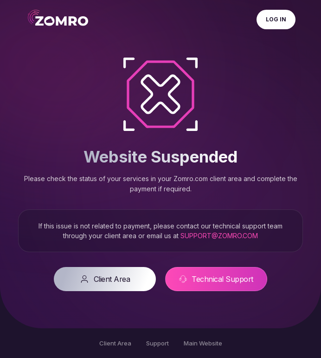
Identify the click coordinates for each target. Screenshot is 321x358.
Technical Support (216, 279)
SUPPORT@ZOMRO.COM (219, 236)
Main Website (203, 343)
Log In (276, 19)
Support (157, 343)
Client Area (105, 279)
